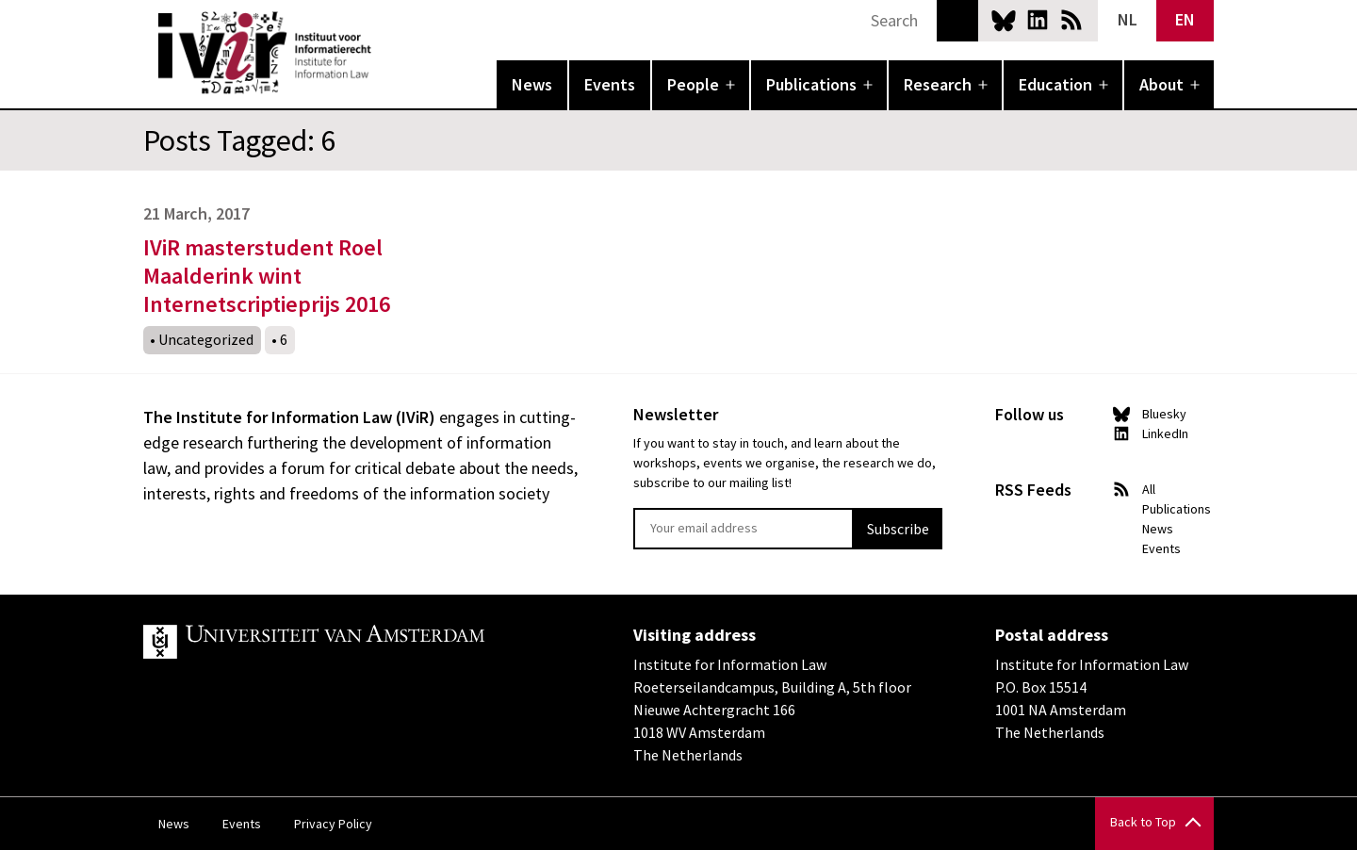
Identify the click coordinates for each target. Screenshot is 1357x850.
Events (609, 84)
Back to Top (1143, 821)
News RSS (1071, 20)
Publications (811, 84)
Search (957, 20)
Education (1055, 84)
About (1161, 84)
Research (938, 84)
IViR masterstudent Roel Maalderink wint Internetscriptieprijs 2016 (266, 276)
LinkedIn (1037, 20)
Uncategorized (205, 339)
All (1148, 489)
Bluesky (1003, 20)
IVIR (384, 52)
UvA (361, 642)
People (693, 84)
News (532, 84)
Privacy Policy (333, 823)
